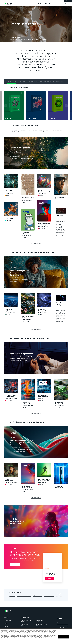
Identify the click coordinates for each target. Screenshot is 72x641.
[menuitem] (25, 4)
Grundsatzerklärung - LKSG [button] (41, 625)
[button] (15, 564)
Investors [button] (6, 626)
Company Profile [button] (7, 620)
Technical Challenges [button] (32, 81)
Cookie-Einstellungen (63, 632)
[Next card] (66, 105)
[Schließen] (70, 629)
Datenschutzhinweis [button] (25, 625)
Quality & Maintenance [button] (45, 81)
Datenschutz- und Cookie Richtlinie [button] (26, 621)
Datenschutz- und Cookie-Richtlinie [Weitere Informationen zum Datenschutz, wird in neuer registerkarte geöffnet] (13, 639)
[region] (36, 634)
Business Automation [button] (58, 81)
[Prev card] (5, 105)
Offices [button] (5, 623)
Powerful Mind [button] (21, 81)
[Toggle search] (66, 4)
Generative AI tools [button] (11, 81)
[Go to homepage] (8, 4)
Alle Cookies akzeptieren (64, 637)
